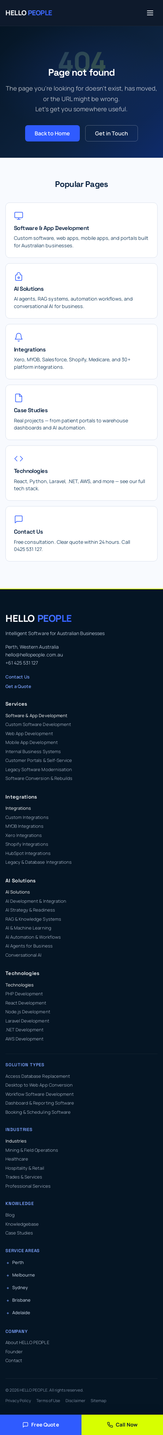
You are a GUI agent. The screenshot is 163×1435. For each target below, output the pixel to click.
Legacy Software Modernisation (38, 769)
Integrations (18, 808)
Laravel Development (27, 1021)
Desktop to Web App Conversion (39, 1085)
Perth (18, 1262)
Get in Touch (111, 133)
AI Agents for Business (29, 946)
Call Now (122, 1424)
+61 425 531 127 (21, 662)
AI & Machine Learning (28, 928)
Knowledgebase (22, 1224)
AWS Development (24, 1039)
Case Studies (19, 1233)
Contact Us (17, 677)
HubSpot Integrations (28, 853)
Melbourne (23, 1275)
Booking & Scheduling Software (38, 1112)
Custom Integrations (27, 817)
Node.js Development (27, 1012)
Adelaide (21, 1312)
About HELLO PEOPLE (27, 1342)
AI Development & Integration (35, 901)
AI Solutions (17, 892)
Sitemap (98, 1400)
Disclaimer (75, 1400)
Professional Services (28, 1186)
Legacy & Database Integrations (38, 862)
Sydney (20, 1287)
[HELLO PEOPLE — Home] (28, 13)
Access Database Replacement (37, 1076)
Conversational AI (23, 955)
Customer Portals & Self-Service (38, 760)
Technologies (19, 985)
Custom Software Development (38, 724)
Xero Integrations (23, 835)
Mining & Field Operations (31, 1150)
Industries (15, 1141)
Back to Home (52, 133)
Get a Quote (18, 686)
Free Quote (40, 1424)
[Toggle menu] (150, 12)
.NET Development (24, 1030)
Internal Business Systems (33, 751)
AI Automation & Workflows (33, 937)
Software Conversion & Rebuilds (38, 778)
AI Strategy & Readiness (30, 910)
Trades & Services (23, 1177)
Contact (13, 1360)
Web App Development (29, 733)
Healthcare (16, 1159)
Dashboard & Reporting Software (39, 1103)
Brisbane (21, 1300)
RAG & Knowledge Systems (33, 919)
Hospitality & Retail (24, 1168)
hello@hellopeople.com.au (34, 654)
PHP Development (24, 994)
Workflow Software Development (39, 1094)
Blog (10, 1215)
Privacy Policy (18, 1400)
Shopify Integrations (26, 844)
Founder (14, 1351)
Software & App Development (36, 715)
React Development (26, 1003)
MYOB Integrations (24, 826)
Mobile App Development (31, 742)
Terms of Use (48, 1400)
